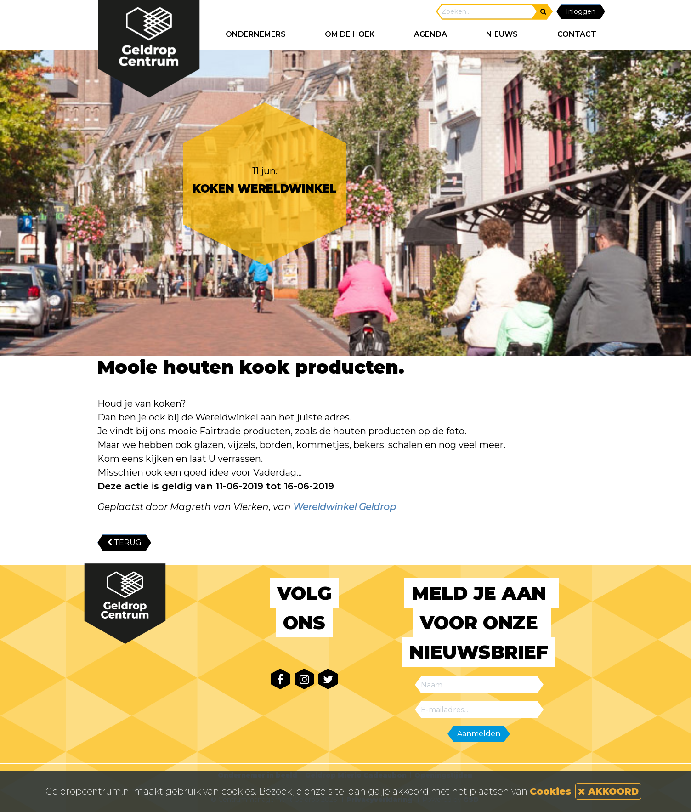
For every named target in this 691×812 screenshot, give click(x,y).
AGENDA (430, 34)
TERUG (124, 542)
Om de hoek (349, 34)
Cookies (550, 791)
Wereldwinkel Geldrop (344, 506)
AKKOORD (608, 791)
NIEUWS (502, 34)
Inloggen (580, 11)
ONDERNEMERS (256, 34)
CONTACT (576, 34)
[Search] (487, 12)
